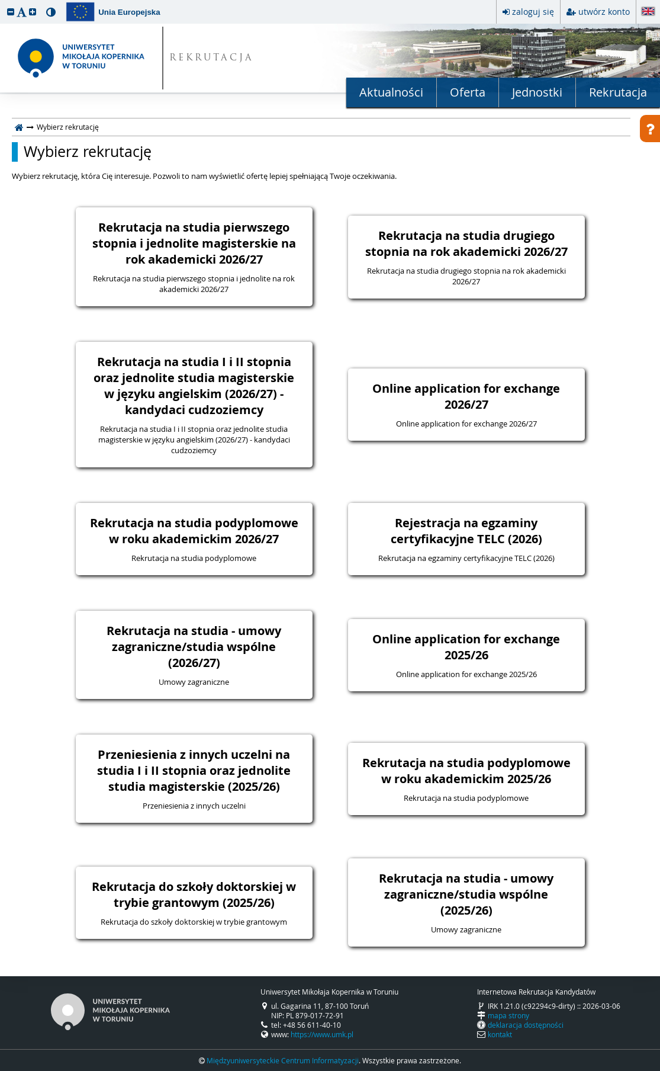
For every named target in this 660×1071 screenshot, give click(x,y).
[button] (10, 11)
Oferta (467, 92)
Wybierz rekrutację (88, 151)
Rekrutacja (618, 92)
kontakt (500, 1034)
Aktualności (391, 92)
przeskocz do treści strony (3, 3)
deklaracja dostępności (526, 1025)
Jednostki (537, 92)
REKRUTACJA (211, 58)
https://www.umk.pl (322, 1034)
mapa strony (508, 1015)
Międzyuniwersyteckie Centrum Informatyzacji (283, 1060)
